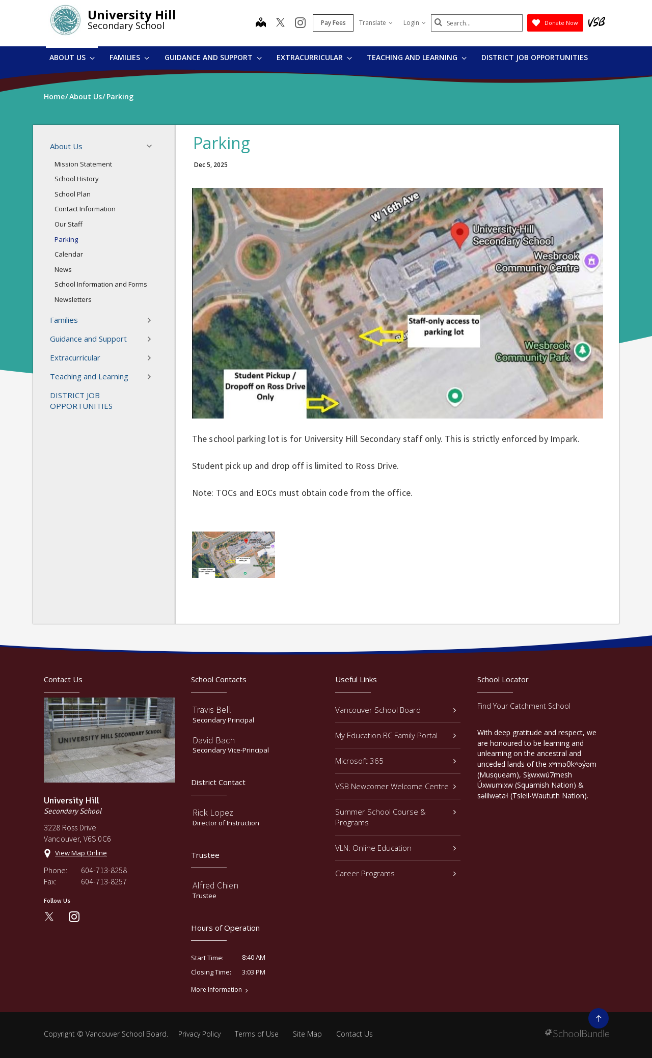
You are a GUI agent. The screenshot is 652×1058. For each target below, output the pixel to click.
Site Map (307, 1034)
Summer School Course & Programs (395, 816)
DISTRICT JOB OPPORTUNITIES (534, 57)
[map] (261, 23)
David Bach (214, 740)
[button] (152, 146)
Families (129, 57)
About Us (72, 57)
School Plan (73, 194)
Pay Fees (333, 22)
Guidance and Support (213, 57)
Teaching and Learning (417, 57)
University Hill (132, 14)
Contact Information (85, 208)
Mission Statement (83, 164)
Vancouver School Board (395, 710)
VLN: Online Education (395, 848)
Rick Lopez (213, 812)
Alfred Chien (215, 885)
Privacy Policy (199, 1034)
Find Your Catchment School (523, 706)
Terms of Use (257, 1034)
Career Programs (395, 873)
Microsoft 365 (395, 761)
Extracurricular (314, 57)
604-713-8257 (104, 881)
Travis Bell (212, 709)
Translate (376, 22)
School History (77, 178)
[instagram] (300, 23)
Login (414, 22)
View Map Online (81, 852)
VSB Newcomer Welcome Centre (395, 786)
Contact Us (354, 1034)
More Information (216, 990)
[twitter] (280, 23)
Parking (66, 239)
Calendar (69, 254)
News (63, 269)
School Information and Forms (101, 284)
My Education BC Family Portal (395, 735)
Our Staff (69, 224)
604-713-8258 (104, 870)
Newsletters (73, 299)
